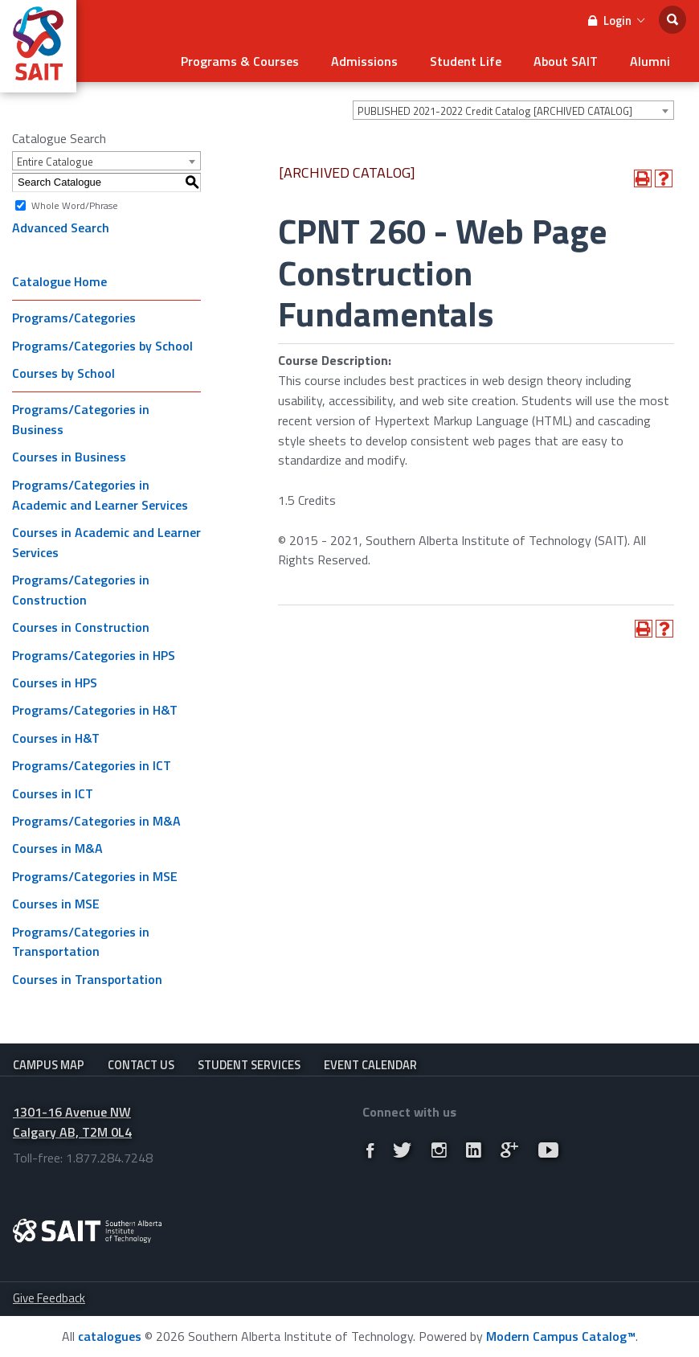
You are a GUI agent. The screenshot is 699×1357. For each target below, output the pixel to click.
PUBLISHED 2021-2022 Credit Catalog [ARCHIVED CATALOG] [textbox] (495, 111)
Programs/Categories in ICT (91, 765)
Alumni (650, 61)
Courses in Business (69, 456)
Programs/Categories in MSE (95, 876)
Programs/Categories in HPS (93, 655)
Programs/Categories (74, 317)
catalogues (109, 1336)
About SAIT (565, 61)
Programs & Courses (240, 61)
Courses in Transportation (87, 979)
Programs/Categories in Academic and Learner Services (100, 495)
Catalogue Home (59, 281)
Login (616, 20)
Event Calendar (370, 1065)
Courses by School (63, 373)
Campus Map (48, 1065)
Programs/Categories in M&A (96, 820)
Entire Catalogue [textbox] (55, 162)
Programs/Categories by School (102, 345)
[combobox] (513, 110)
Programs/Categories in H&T (95, 709)
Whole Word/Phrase (74, 204)
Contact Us (141, 1065)
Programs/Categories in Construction (80, 589)
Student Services (249, 1065)
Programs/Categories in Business (80, 419)
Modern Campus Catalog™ (561, 1336)
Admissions (364, 61)
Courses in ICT (52, 793)
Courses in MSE (56, 903)
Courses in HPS (54, 682)
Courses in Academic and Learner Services (106, 542)
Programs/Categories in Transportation (80, 941)
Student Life (465, 61)
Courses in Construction (80, 627)
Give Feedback (49, 1298)
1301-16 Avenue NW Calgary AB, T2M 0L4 (72, 1122)
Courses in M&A (57, 848)
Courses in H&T (56, 738)
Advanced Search (60, 227)
